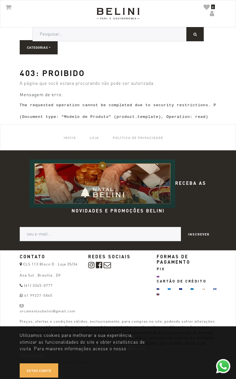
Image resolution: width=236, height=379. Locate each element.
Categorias (37, 47)
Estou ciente (39, 370)
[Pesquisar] (195, 34)
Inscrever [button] (198, 234)
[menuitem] (69, 137)
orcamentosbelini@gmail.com (47, 311)
